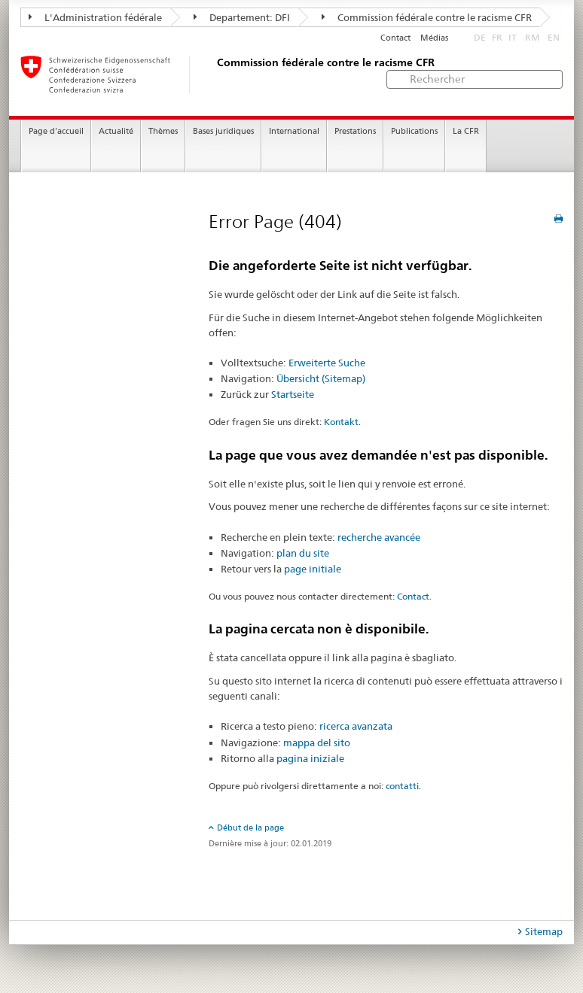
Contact (395, 38)
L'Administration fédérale (95, 17)
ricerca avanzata (355, 726)
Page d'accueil (56, 131)
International (294, 131)
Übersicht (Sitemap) (320, 378)
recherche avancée (378, 537)
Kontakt (341, 421)
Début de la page (250, 827)
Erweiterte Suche (326, 363)
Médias (434, 38)
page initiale (312, 569)
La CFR (466, 131)
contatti (402, 785)
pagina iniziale (310, 758)
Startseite (292, 394)
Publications (414, 131)
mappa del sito (316, 742)
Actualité (116, 131)
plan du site (302, 553)
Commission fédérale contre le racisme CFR (427, 17)
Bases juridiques (223, 131)
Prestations (355, 131)
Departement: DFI (242, 17)
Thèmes (163, 131)
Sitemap (544, 931)
